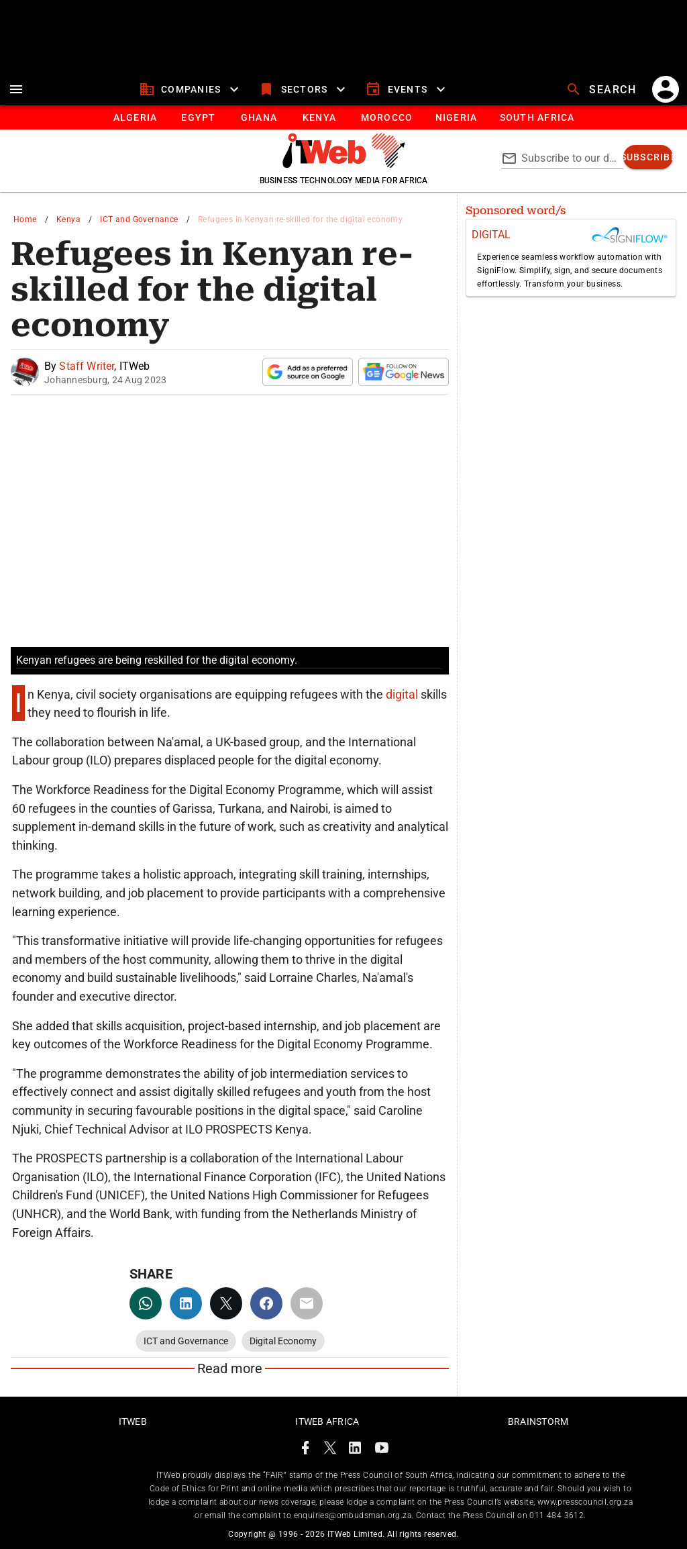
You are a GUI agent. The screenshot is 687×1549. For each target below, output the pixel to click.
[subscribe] (648, 157)
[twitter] (226, 1303)
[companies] (191, 89)
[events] (407, 89)
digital (403, 694)
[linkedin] (186, 1303)
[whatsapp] (145, 1303)
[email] (306, 1303)
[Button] (536, 117)
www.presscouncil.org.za (585, 1502)
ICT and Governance (139, 219)
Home (25, 219)
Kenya (68, 219)
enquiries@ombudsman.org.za (352, 1515)
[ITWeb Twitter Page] (330, 1450)
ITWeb (133, 1421)
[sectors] (303, 89)
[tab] (134, 117)
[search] (602, 89)
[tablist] (343, 117)
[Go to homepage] (344, 164)
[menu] (16, 89)
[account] (665, 89)
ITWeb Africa (327, 1421)
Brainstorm (538, 1421)
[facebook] (266, 1303)
